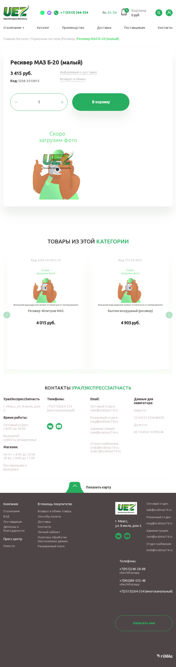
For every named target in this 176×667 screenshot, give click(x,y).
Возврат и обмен (72, 79)
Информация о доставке (78, 72)
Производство (73, 27)
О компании (13, 27)
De (115, 12)
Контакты (165, 27)
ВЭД (6, 516)
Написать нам (144, 623)
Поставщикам (134, 27)
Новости (9, 545)
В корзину (101, 102)
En (109, 12)
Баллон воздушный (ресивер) (130, 311)
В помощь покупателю (55, 504)
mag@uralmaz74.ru (104, 421)
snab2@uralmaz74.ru (105, 451)
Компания (10, 504)
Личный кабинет (49, 532)
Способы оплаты (49, 516)
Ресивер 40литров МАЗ (45, 311)
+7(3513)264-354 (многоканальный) (60, 408)
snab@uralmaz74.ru (104, 447)
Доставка (104, 27)
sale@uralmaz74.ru (104, 410)
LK (169, 12)
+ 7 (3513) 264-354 (71, 12)
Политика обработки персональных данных (53, 539)
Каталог (43, 27)
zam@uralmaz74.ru (104, 432)
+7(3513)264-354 (131, 591)
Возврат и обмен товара (54, 511)
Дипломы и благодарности (14, 528)
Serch (158, 12)
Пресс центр (12, 539)
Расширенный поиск (51, 546)
